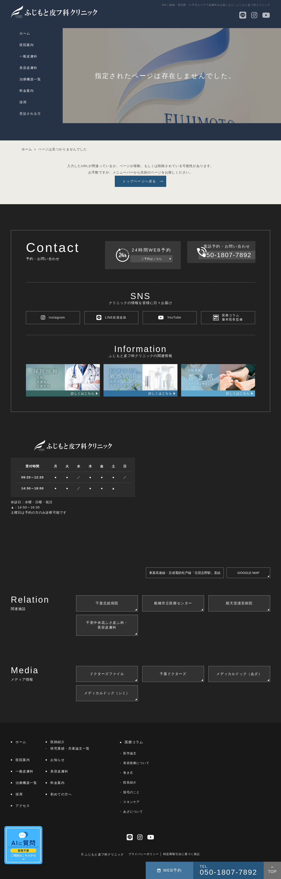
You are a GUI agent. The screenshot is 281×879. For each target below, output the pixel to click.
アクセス (23, 805)
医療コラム (134, 742)
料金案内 (26, 90)
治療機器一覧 (30, 79)
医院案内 (26, 45)
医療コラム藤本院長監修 (232, 318)
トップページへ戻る (139, 181)
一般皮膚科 (28, 56)
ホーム (24, 33)
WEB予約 (169, 870)
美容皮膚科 (28, 68)
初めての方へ (61, 794)
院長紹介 (129, 782)
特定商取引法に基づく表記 (181, 854)
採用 (23, 102)
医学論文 (129, 753)
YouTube (169, 317)
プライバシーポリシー (143, 854)
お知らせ (57, 760)
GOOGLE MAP (248, 573)
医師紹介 (57, 742)
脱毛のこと (131, 792)
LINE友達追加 (111, 317)
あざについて (133, 811)
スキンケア (131, 802)
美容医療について (136, 763)
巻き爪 (128, 772)
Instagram (53, 317)
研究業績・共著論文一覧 (70, 748)
